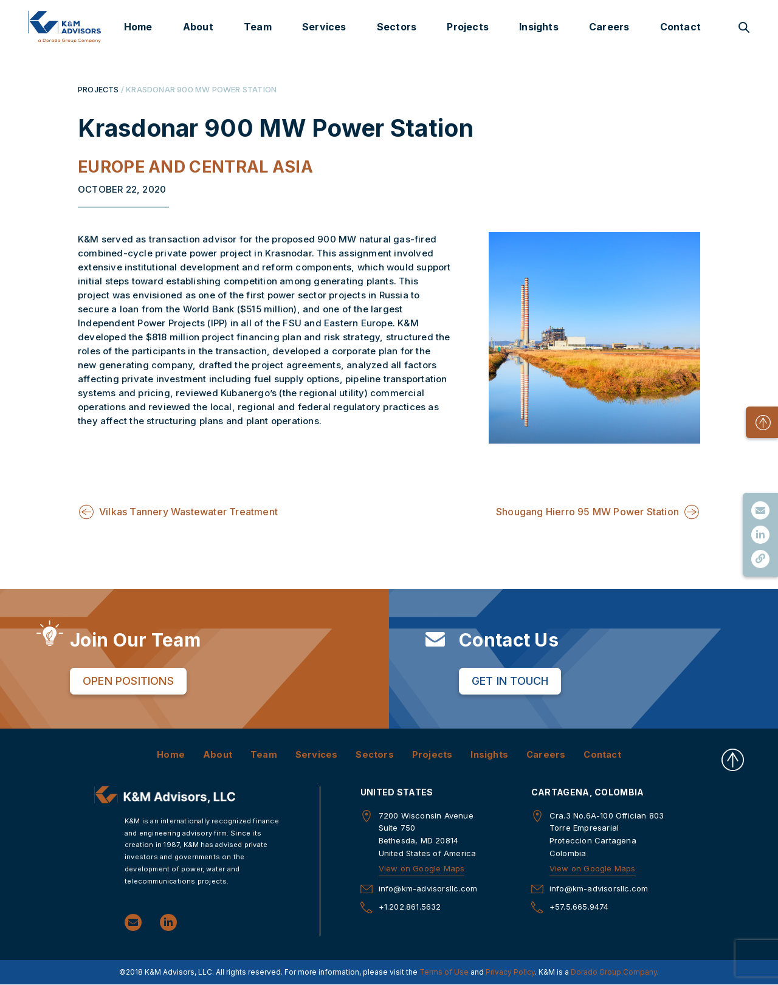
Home (138, 27)
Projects (468, 27)
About (198, 27)
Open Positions (128, 680)
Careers (609, 27)
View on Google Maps (422, 868)
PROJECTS (99, 89)
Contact (680, 27)
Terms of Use (444, 971)
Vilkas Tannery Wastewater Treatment (188, 512)
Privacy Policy (510, 971)
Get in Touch (510, 680)
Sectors (396, 27)
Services (324, 27)
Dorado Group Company (614, 971)
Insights (539, 27)
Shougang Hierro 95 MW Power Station (587, 512)
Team (258, 27)
